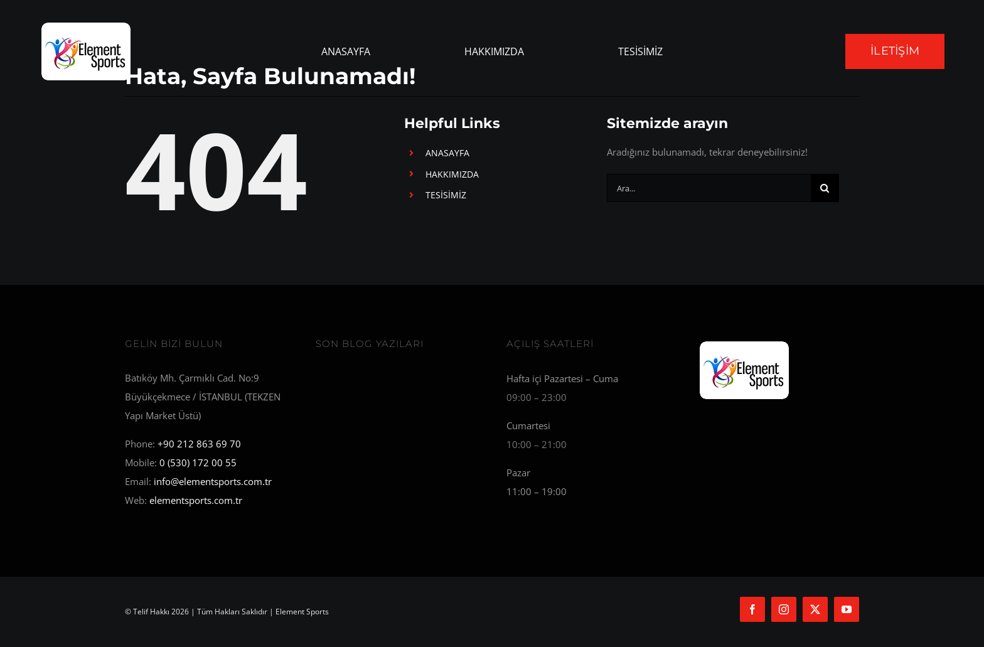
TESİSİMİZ (445, 195)
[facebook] (752, 609)
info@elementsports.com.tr (213, 481)
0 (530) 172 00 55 (198, 462)
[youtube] (846, 609)
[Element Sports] (745, 343)
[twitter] (815, 609)
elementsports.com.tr (195, 500)
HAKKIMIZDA (452, 174)
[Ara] (825, 188)
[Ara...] (709, 188)
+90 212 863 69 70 (199, 443)
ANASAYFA (447, 153)
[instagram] (783, 609)
